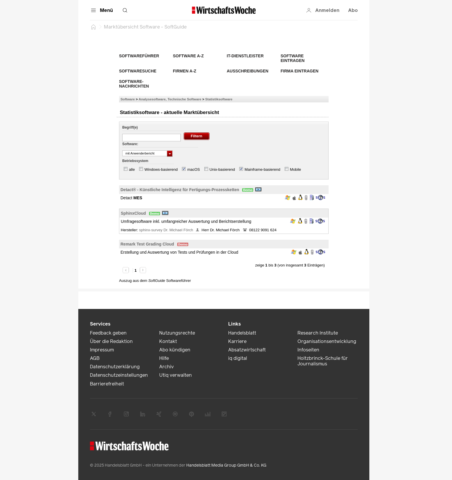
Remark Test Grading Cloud (147, 244)
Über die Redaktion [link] (111, 341)
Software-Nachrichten (134, 83)
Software (127, 99)
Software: (130, 144)
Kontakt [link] (168, 341)
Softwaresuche (137, 71)
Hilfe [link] (164, 358)
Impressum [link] (102, 349)
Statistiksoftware (219, 99)
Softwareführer (139, 56)
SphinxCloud (133, 213)
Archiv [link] (166, 366)
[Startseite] (93, 26)
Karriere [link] (237, 341)
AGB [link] (95, 358)
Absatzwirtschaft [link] (247, 349)
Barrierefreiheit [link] (107, 384)
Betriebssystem (135, 161)
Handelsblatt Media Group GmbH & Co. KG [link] (226, 465)
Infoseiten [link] (308, 349)
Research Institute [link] (317, 333)
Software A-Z (188, 56)
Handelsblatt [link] (242, 333)
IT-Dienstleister (245, 56)
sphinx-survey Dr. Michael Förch (166, 230)
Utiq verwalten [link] (175, 375)
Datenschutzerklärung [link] (115, 366)
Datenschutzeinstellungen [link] (119, 375)
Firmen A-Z (184, 71)
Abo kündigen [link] (174, 349)
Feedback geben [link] (108, 333)
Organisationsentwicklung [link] (326, 341)
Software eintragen (292, 58)
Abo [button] (353, 10)
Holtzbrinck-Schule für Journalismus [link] (322, 361)
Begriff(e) (130, 127)
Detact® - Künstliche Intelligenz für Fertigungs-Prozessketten (179, 189)
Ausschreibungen (247, 71)
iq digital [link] (237, 358)
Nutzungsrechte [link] (177, 333)
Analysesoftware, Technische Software (170, 99)
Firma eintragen (299, 71)
